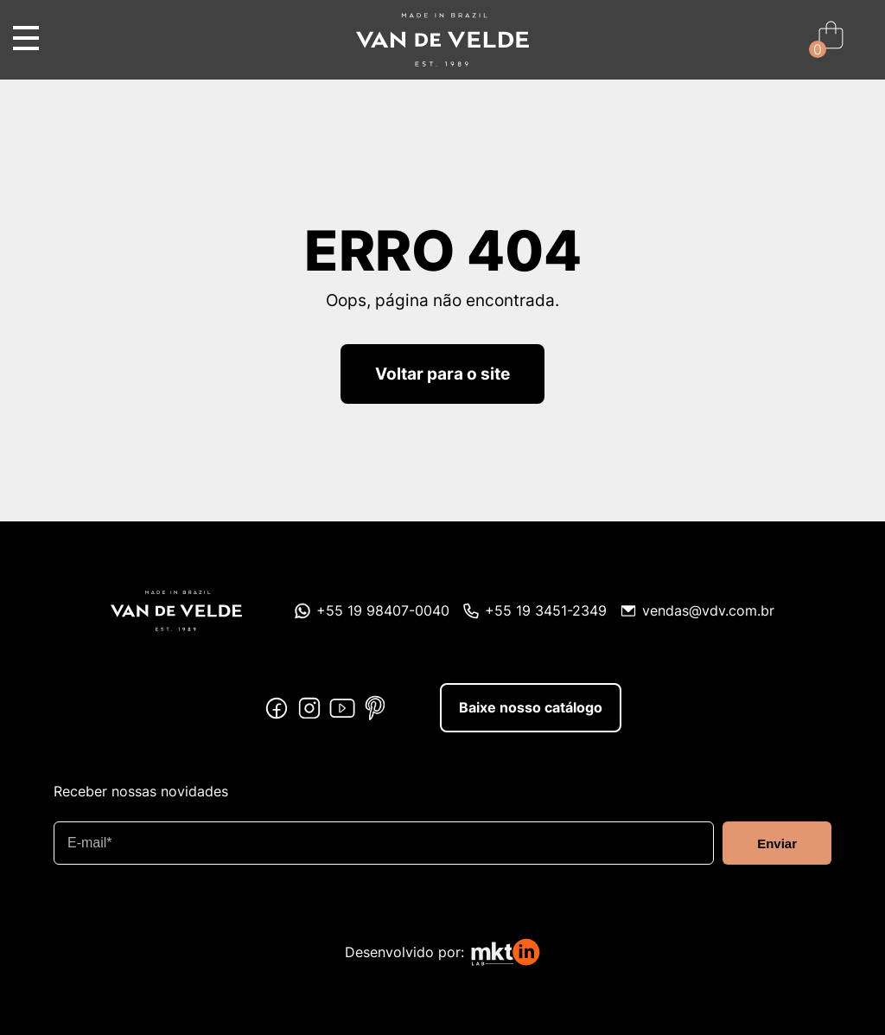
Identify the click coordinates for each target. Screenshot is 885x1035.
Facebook (277, 708)
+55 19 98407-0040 (382, 610)
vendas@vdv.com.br (708, 610)
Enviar (777, 843)
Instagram (309, 708)
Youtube (342, 708)
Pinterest (375, 708)
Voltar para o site (442, 373)
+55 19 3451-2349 (546, 610)
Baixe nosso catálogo (530, 707)
